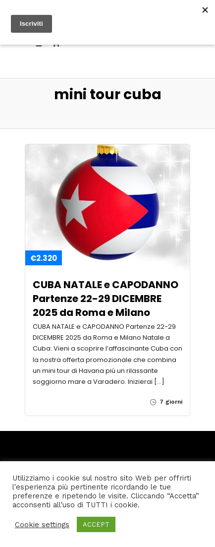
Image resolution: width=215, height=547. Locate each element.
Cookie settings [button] (42, 524)
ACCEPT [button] (96, 524)
